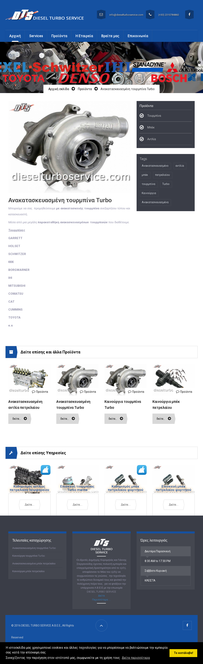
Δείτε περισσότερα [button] (136, 658)
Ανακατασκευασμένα (155, 202)
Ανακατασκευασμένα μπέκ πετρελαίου (34, 563)
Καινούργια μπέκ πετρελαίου (28, 571)
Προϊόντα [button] (59, 36)
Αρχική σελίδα (58, 89)
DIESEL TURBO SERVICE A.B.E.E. (41, 625)
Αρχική (15, 36)
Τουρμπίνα (154, 115)
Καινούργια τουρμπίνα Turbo (28, 555)
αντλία (179, 165)
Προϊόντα (85, 89)
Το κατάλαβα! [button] (183, 653)
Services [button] (36, 36)
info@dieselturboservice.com (120, 14)
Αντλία (151, 139)
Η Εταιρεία (84, 36)
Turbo (165, 184)
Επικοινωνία (138, 36)
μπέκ (145, 174)
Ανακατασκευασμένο (155, 165)
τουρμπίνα (148, 184)
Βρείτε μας (110, 36)
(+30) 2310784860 (162, 14)
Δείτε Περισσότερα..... (101, 597)
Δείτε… (19, 418)
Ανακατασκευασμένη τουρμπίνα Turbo (34, 548)
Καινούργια (149, 193)
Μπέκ (151, 127)
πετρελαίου (162, 174)
